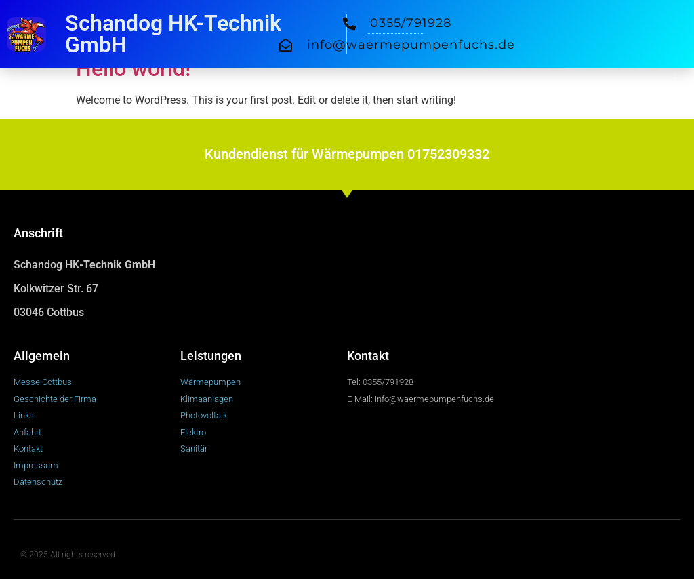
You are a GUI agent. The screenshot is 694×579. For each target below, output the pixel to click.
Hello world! (133, 68)
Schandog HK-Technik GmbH (173, 34)
